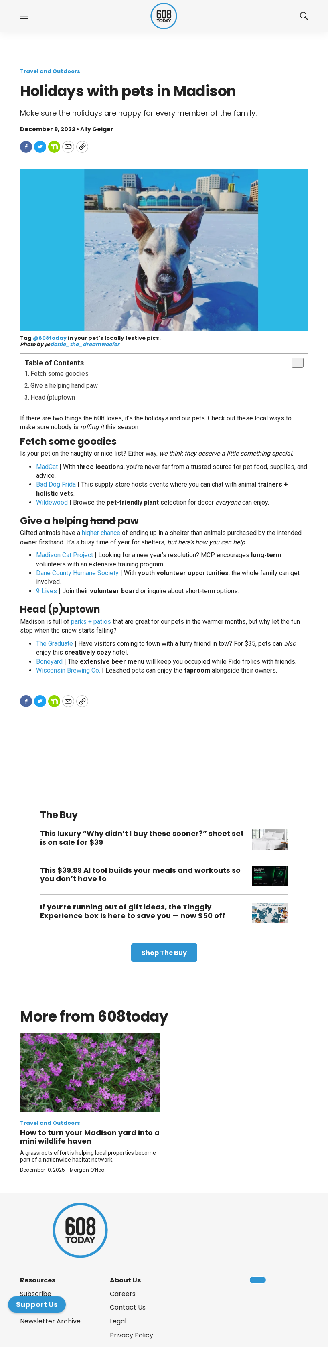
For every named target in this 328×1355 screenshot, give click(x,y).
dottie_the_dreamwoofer (84, 344)
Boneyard (49, 661)
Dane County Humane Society (77, 573)
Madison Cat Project (64, 555)
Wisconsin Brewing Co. (68, 670)
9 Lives (46, 591)
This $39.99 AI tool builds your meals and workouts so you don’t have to (140, 874)
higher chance (101, 533)
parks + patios (91, 621)
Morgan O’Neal (88, 1169)
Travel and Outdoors (50, 71)
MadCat (47, 467)
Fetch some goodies (59, 373)
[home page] (164, 16)
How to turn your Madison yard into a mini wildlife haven (90, 1137)
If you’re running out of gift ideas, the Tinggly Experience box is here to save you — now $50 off (132, 911)
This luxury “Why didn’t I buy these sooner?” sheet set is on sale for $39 (142, 837)
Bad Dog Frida (56, 484)
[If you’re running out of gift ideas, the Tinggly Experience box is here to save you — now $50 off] (270, 913)
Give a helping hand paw (64, 385)
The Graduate (54, 643)
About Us (125, 1280)
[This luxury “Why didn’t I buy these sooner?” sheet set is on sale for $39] (270, 839)
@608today (50, 338)
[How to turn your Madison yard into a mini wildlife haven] (90, 1072)
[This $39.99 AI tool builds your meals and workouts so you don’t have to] (270, 876)
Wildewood (52, 502)
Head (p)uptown (52, 397)
